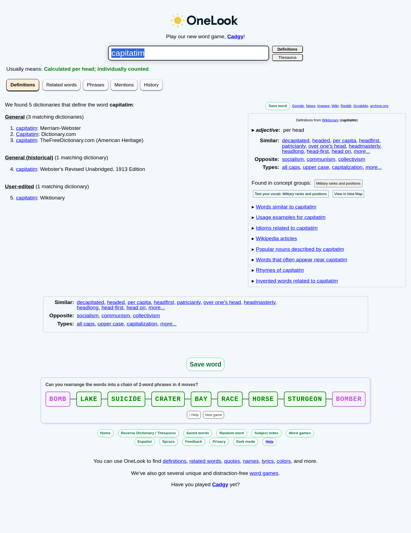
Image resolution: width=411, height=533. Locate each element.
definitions (174, 463)
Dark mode (245, 443)
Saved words (197, 435)
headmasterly (364, 146)
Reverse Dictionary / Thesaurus (148, 435)
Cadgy (235, 36)
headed (321, 140)
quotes (232, 463)
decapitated (295, 140)
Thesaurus (287, 57)
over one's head (327, 146)
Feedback (193, 443)
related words (205, 463)
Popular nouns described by (300, 249)
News (310, 106)
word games (264, 475)
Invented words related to (297, 281)
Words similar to (286, 207)
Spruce (168, 443)
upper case (316, 167)
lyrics (268, 463)
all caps (291, 167)
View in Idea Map (348, 194)
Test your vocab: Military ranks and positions (291, 194)
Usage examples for (291, 217)
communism (321, 159)
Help (194, 416)
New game (213, 416)
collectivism (351, 159)
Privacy (219, 443)
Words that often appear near (301, 260)
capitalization (347, 167)
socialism (293, 159)
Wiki (335, 106)
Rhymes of (280, 270)
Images (323, 106)
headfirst (369, 140)
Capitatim (27, 134)
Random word (231, 435)
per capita (344, 140)
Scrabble (360, 106)
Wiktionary (330, 120)
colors (284, 463)
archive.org (379, 106)
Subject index (266, 435)
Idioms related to (287, 228)
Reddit (346, 106)
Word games (300, 435)
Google (298, 106)
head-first (318, 151)
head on (341, 151)
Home (105, 435)
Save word (277, 106)
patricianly (293, 146)
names (251, 463)
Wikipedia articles (276, 238)
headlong (293, 151)
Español (145, 443)
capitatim (26, 128)
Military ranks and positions (338, 183)
